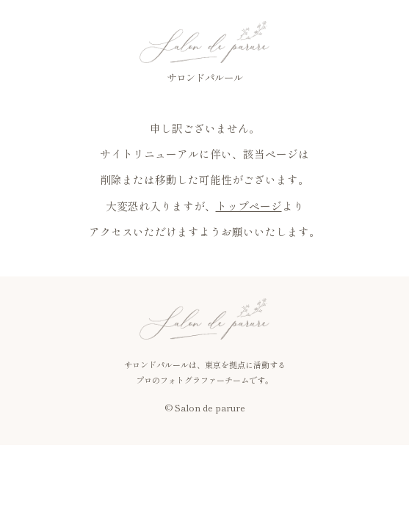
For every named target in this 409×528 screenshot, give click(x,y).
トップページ (249, 205)
